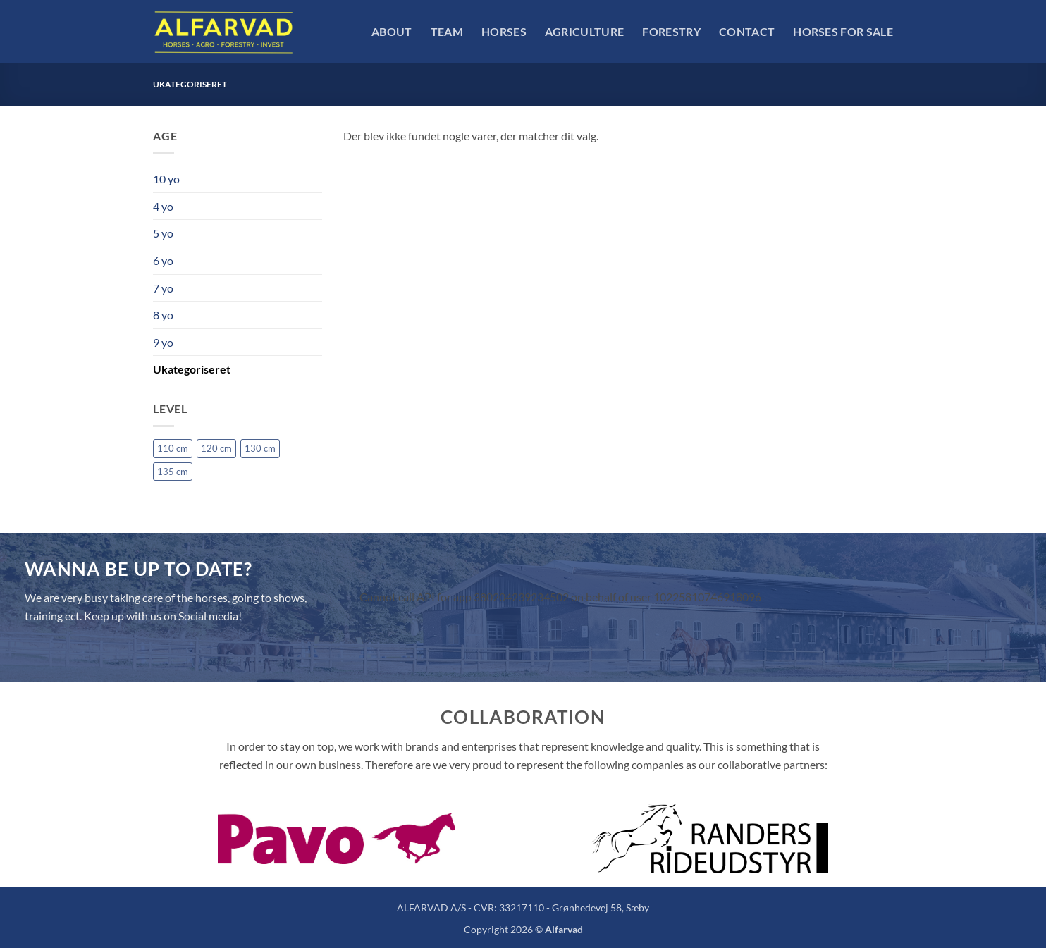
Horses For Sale (843, 31)
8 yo (163, 314)
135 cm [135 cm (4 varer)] (172, 471)
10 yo (166, 178)
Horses (504, 31)
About (391, 31)
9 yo (163, 342)
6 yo (163, 260)
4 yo (163, 206)
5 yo (163, 233)
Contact (747, 31)
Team (447, 31)
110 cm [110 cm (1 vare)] (172, 448)
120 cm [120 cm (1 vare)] (216, 448)
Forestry (671, 31)
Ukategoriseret (191, 369)
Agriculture (584, 31)
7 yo (163, 288)
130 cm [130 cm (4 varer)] (260, 448)
